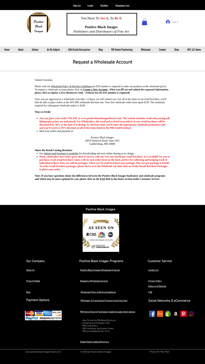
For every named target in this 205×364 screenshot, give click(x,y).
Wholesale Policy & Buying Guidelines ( (72, 86)
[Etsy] (160, 314)
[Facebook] (152, 314)
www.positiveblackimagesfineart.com (101, 118)
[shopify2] (168, 314)
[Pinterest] (183, 314)
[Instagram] (191, 314)
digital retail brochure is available (61, 153)
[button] (90, 5)
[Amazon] (176, 314)
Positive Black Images (98, 27)
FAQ (102, 179)
